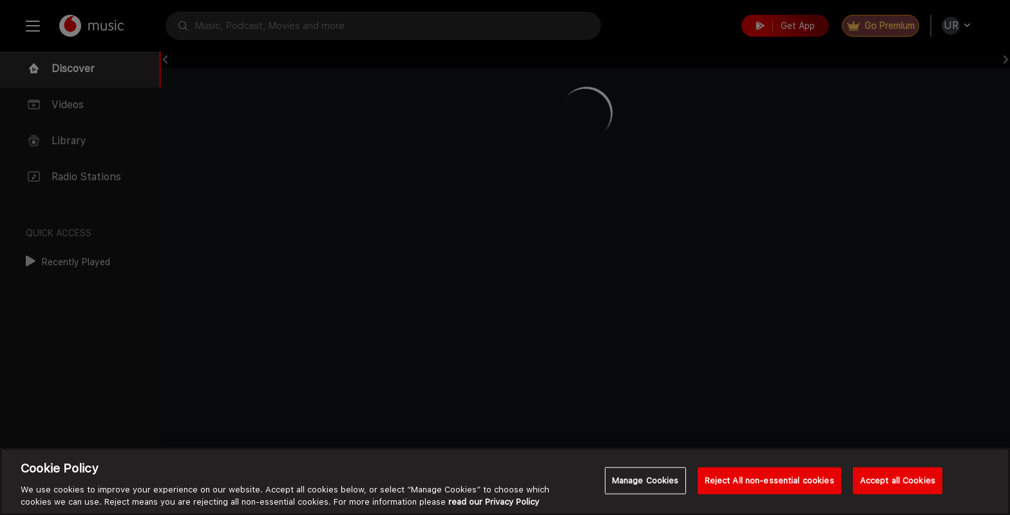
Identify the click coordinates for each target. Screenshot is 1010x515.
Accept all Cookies (897, 480)
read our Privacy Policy (493, 502)
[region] (505, 481)
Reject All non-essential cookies (769, 480)
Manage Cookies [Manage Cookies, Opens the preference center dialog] (645, 480)
